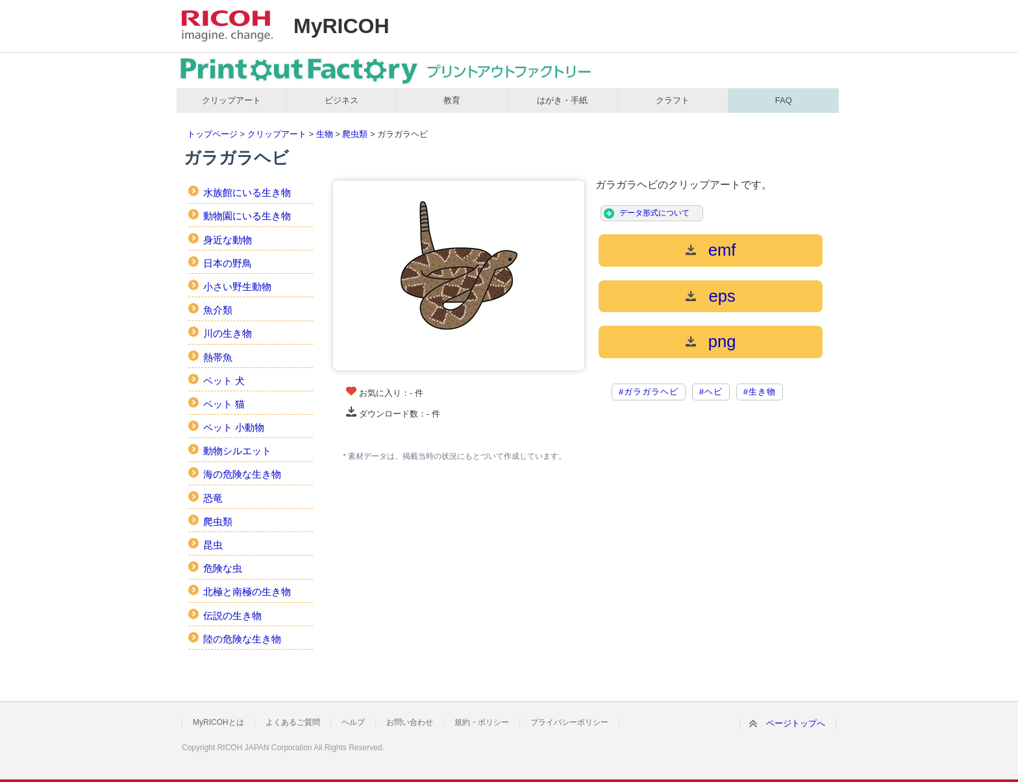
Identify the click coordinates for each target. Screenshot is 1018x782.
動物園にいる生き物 (247, 215)
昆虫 (213, 544)
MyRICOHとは (218, 722)
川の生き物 (227, 333)
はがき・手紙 (562, 100)
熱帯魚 (217, 357)
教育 (451, 100)
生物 (324, 134)
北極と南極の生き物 (247, 591)
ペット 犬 (224, 380)
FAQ (783, 100)
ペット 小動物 (233, 427)
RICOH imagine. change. (227, 26)
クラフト (672, 100)
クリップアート (231, 100)
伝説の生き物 (232, 615)
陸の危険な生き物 (242, 638)
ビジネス (341, 100)
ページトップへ (795, 723)
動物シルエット (237, 450)
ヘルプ (353, 722)
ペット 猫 (224, 403)
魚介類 (217, 309)
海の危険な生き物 (242, 474)
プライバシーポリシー (569, 722)
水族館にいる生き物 (247, 192)
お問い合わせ (409, 722)
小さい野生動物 (237, 286)
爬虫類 (354, 134)
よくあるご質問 (293, 722)
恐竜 (213, 498)
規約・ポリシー (481, 722)
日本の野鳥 (227, 263)
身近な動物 (227, 239)
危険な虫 (222, 568)
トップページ (212, 134)
